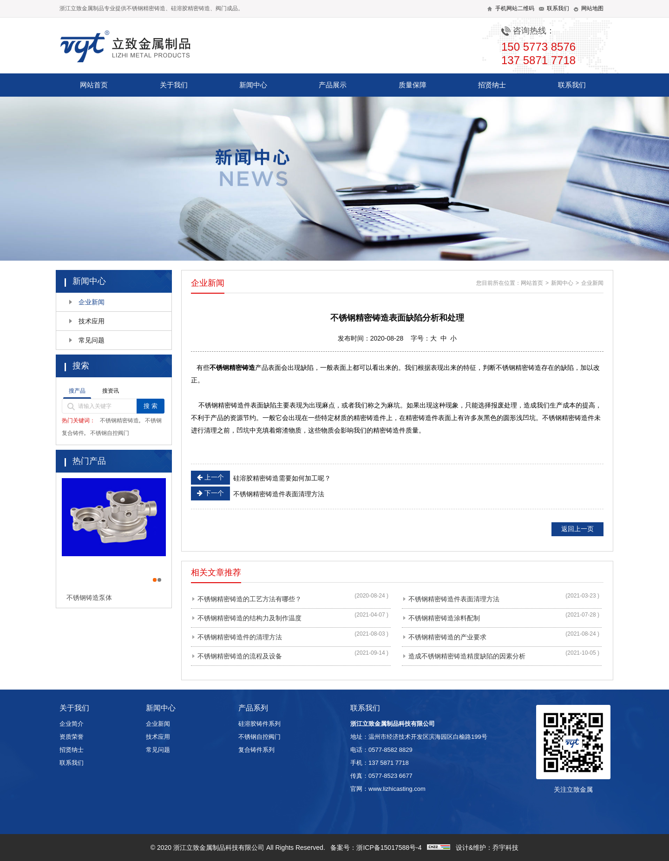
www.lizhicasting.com (397, 788)
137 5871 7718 (388, 762)
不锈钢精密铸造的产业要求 (447, 637)
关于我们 (174, 85)
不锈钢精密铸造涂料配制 (444, 618)
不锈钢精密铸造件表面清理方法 (257, 493)
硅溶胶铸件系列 (259, 723)
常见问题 (92, 340)
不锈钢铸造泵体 (89, 597)
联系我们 (572, 85)
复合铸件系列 (256, 749)
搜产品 (77, 391)
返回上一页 (577, 528)
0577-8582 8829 (390, 749)
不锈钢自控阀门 (109, 433)
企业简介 (71, 723)
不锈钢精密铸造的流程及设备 (239, 656)
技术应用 (92, 321)
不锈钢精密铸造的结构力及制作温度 (249, 618)
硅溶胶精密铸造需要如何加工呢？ (261, 478)
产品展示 (333, 85)
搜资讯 (110, 391)
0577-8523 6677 (390, 775)
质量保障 (412, 85)
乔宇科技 (505, 847)
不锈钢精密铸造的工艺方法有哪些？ (249, 599)
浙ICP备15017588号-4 (388, 847)
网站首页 (94, 85)
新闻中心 (253, 85)
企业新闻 (92, 302)
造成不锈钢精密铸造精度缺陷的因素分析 (466, 656)
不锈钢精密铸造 (119, 420)
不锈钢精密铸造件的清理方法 (239, 637)
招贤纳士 (492, 85)
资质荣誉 (71, 736)
